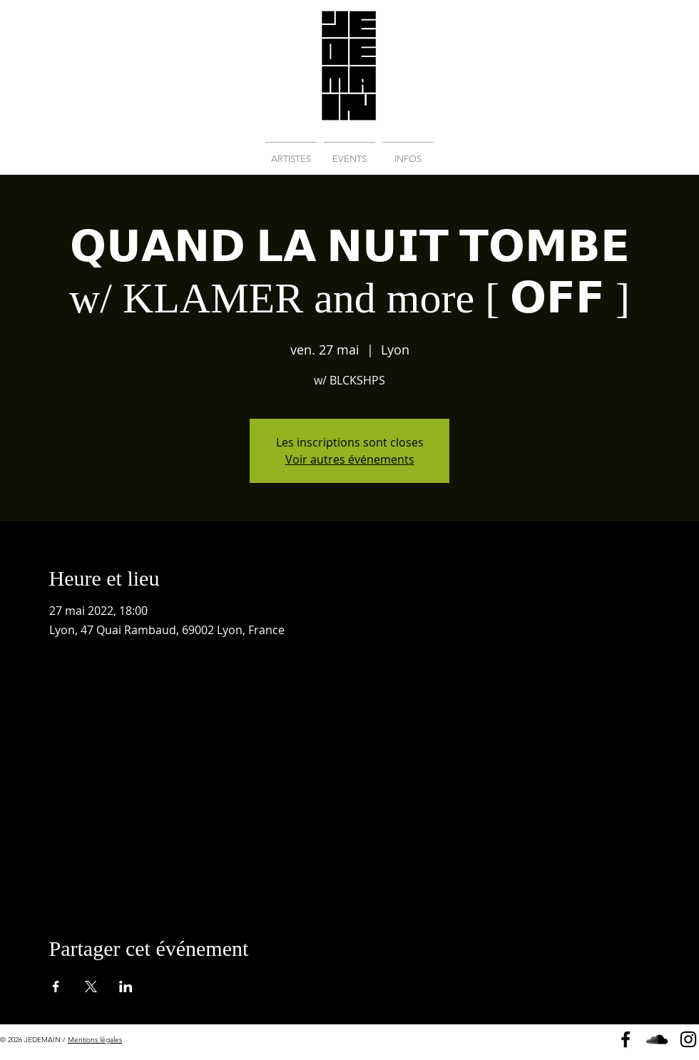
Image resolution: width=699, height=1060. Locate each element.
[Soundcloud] (657, 1039)
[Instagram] (688, 1039)
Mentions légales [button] (95, 1039)
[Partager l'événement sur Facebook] (56, 986)
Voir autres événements (349, 459)
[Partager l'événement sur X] (91, 986)
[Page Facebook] (625, 1039)
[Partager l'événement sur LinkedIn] (126, 986)
